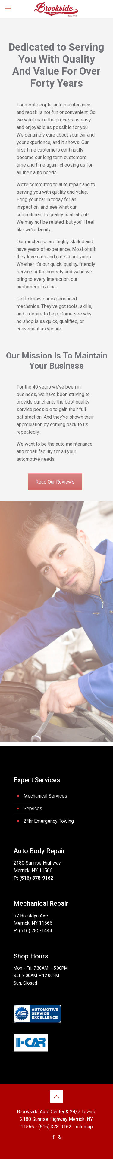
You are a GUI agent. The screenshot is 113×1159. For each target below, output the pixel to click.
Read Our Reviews (55, 482)
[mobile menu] (8, 9)
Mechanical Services (45, 796)
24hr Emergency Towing (49, 821)
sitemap (84, 1127)
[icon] (60, 1137)
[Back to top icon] (56, 1096)
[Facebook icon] (53, 1137)
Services (33, 808)
